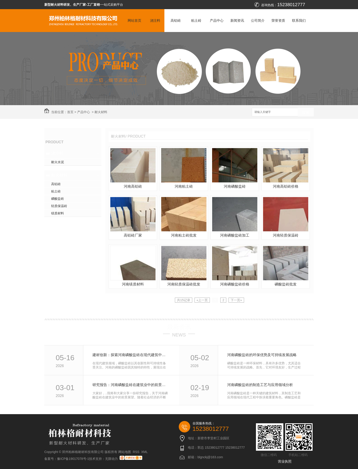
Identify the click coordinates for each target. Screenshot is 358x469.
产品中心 (217, 20)
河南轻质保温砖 (285, 235)
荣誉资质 (278, 20)
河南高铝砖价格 (285, 186)
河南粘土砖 (184, 186)
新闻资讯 (237, 20)
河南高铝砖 (133, 186)
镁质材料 (57, 213)
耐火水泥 (57, 162)
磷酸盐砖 (57, 198)
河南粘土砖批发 (184, 235)
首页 (70, 112)
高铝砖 (176, 20)
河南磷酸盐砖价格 (234, 284)
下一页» (236, 300)
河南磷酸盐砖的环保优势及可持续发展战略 (262, 355)
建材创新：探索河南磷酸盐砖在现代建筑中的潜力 (130, 355)
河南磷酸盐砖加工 (234, 235)
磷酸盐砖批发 (286, 284)
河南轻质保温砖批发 (183, 284)
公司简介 (258, 20)
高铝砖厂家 (133, 235)
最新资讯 (179, 326)
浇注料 (155, 20)
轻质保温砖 (59, 206)
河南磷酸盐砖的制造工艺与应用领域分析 (260, 385)
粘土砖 (196, 20)
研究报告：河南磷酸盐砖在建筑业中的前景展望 (130, 385)
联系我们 (299, 20)
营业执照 (285, 461)
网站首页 (134, 20)
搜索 (305, 112)
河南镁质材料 (133, 284)
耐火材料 (101, 112)
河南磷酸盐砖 (235, 186)
